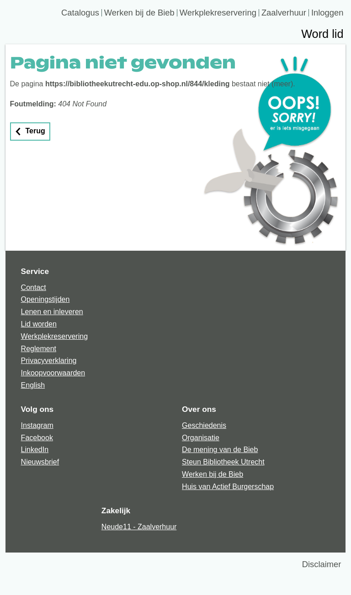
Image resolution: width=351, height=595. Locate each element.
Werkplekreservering (218, 12)
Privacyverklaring (49, 360)
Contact (33, 287)
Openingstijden (45, 299)
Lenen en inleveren (52, 312)
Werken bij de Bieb (139, 12)
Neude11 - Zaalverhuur (139, 527)
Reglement (38, 349)
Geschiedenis (204, 425)
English (33, 385)
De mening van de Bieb (220, 449)
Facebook (37, 438)
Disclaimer (321, 564)
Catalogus (80, 12)
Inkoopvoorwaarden (53, 373)
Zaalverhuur (283, 12)
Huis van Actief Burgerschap (228, 486)
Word (322, 35)
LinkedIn (35, 449)
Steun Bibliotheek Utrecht (223, 462)
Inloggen (327, 12)
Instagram (37, 425)
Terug (35, 131)
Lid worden (39, 324)
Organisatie (200, 438)
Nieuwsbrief (40, 462)
